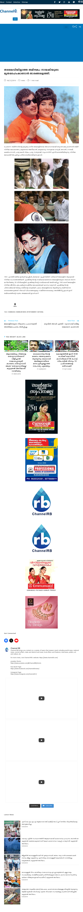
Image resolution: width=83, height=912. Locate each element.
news (23, 81)
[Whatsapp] (73, 2)
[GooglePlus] (64, 2)
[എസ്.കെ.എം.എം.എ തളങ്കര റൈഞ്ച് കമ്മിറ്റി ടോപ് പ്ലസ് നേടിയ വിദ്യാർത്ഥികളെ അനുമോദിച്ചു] (12, 829)
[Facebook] (54, 2)
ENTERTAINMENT (32, 312)
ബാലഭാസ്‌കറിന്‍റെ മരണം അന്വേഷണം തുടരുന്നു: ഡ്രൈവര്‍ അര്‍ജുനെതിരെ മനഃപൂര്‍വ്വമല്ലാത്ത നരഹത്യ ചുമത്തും (41, 360)
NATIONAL (40, 312)
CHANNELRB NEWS (20, 312)
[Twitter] (59, 2)
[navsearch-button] (72, 27)
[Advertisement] (41, 46)
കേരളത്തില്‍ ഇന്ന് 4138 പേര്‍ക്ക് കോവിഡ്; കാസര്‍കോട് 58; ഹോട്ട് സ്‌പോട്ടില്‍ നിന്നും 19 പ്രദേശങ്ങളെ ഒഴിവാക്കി (66, 360)
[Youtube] (69, 2)
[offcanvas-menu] (80, 27)
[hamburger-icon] (15, 19)
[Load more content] (34, 806)
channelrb (11, 312)
